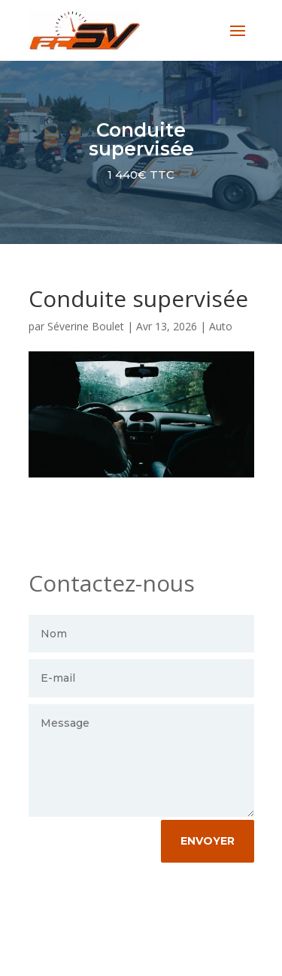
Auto (220, 326)
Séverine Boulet (85, 326)
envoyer (207, 841)
